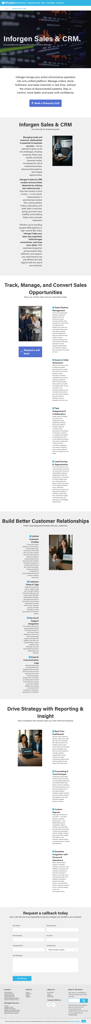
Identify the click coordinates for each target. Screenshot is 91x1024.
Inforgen (28, 992)
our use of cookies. (74, 1021)
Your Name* (29, 928)
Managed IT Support (9, 1007)
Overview (6, 1005)
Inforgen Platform (20, 3)
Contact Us (60, 3)
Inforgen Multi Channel (9, 996)
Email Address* (62, 928)
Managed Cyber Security (9, 1008)
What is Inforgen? (8, 992)
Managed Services (34, 3)
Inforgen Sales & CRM (9, 995)
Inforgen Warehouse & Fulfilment (11, 998)
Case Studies (50, 3)
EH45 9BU (28, 996)
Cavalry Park (28, 994)
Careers (49, 994)
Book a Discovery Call (45, 103)
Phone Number (29, 938)
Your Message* (45, 964)
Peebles (27, 995)
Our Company (50, 992)
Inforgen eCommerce (9, 994)
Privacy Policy (50, 996)
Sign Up (84, 1001)
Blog (43, 3)
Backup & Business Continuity (11, 1013)
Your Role (62, 938)
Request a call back (30, 351)
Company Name (29, 948)
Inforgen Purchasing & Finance (11, 999)
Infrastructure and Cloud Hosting (11, 1011)
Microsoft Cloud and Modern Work (12, 1010)
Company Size (62, 948)
